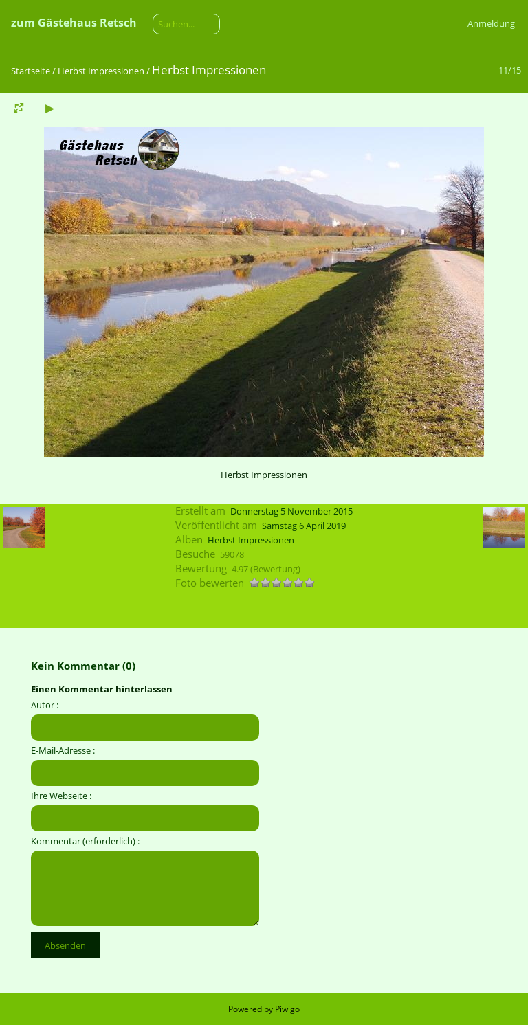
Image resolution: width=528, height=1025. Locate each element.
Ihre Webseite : (61, 795)
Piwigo (287, 1009)
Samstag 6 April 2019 (304, 525)
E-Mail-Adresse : (63, 750)
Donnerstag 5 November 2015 (291, 511)
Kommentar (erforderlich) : (85, 841)
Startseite (30, 71)
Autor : (44, 705)
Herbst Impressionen (101, 71)
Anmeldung (491, 23)
